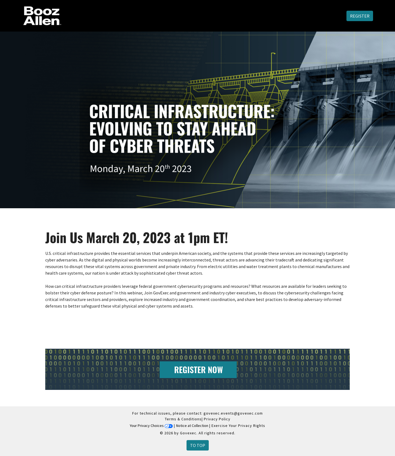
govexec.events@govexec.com (233, 413)
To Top (197, 445)
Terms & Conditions (183, 418)
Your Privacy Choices (151, 425)
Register (359, 16)
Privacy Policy (217, 418)
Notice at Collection (192, 425)
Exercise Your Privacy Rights (238, 425)
